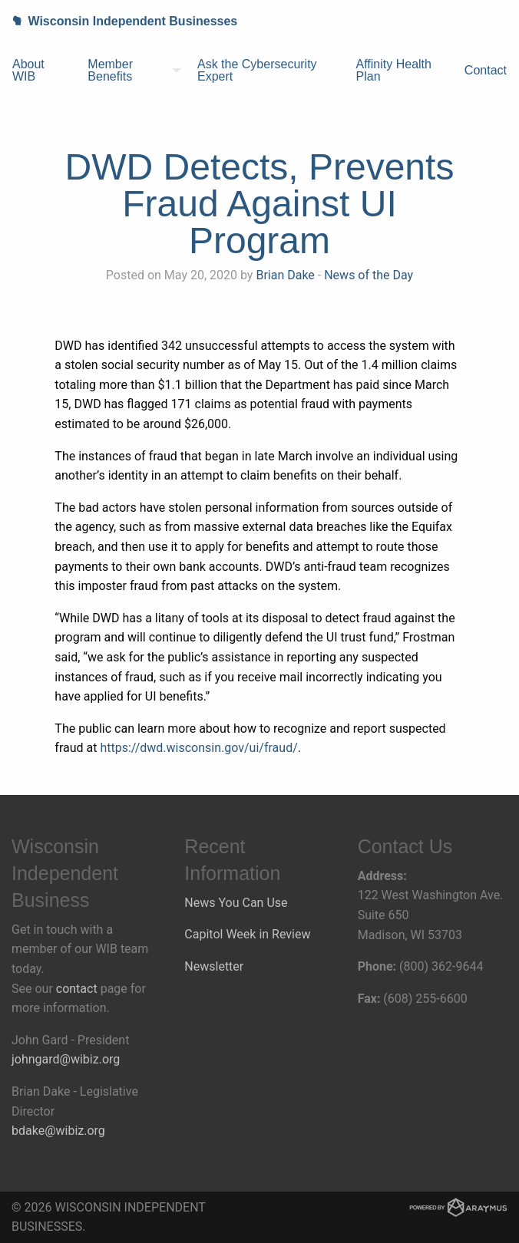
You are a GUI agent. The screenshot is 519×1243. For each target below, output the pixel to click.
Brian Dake (285, 275)
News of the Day (368, 275)
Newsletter (213, 966)
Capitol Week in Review (247, 934)
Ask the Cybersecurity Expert (257, 70)
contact (77, 988)
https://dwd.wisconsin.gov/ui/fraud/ (198, 747)
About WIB (28, 70)
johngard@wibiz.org (66, 1059)
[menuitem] (37, 70)
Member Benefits (110, 70)
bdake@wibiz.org (58, 1130)
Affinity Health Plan (393, 70)
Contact (485, 70)
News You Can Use (235, 902)
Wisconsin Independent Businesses (118, 21)
